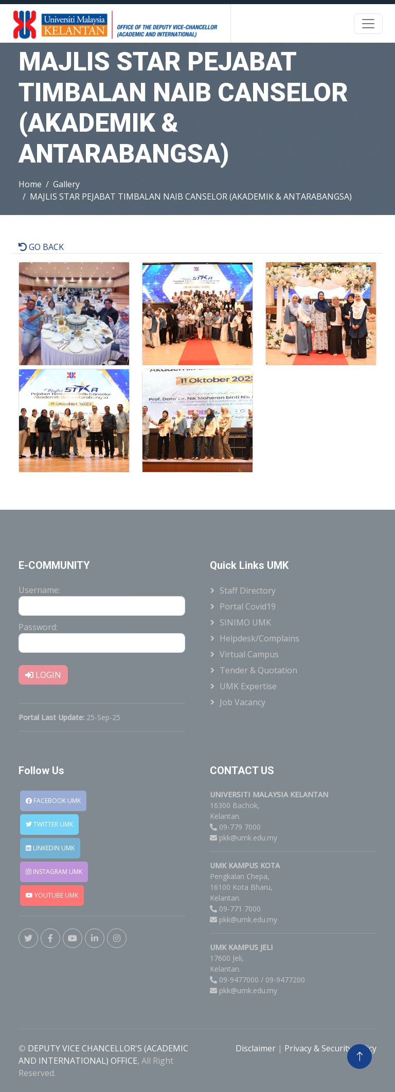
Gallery (66, 184)
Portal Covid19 (248, 606)
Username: (39, 590)
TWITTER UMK (49, 824)
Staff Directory (248, 590)
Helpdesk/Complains (259, 638)
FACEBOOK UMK (53, 800)
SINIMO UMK (245, 622)
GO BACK (41, 247)
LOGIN (43, 675)
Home (30, 184)
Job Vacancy (242, 702)
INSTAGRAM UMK (54, 871)
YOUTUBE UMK (52, 895)
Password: (38, 627)
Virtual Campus (249, 654)
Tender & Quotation (258, 670)
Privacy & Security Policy (330, 1048)
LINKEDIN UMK (50, 848)
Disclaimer (257, 1048)
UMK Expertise (248, 686)
